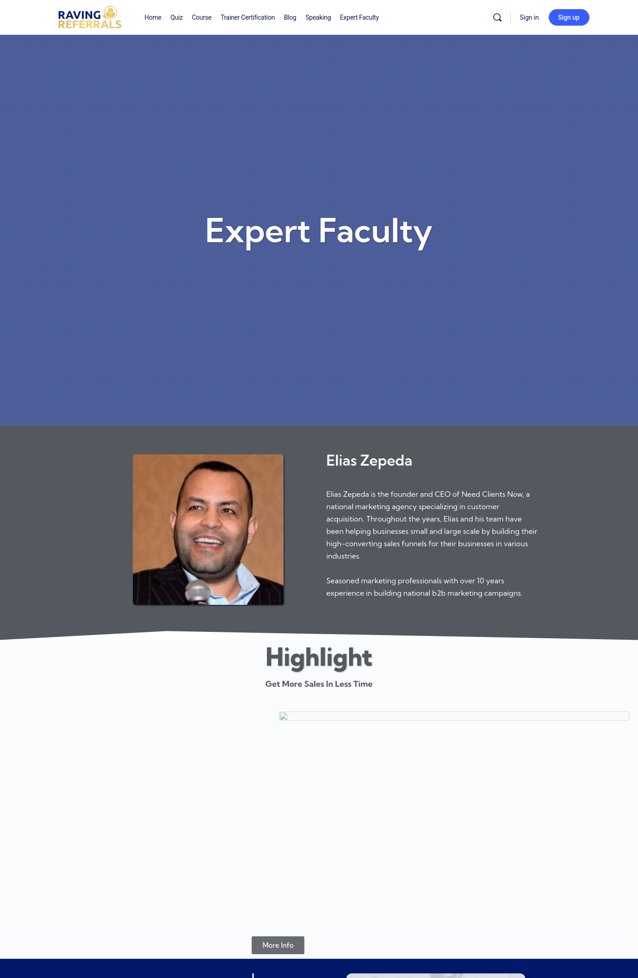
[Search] (497, 17)
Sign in (529, 17)
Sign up (569, 17)
